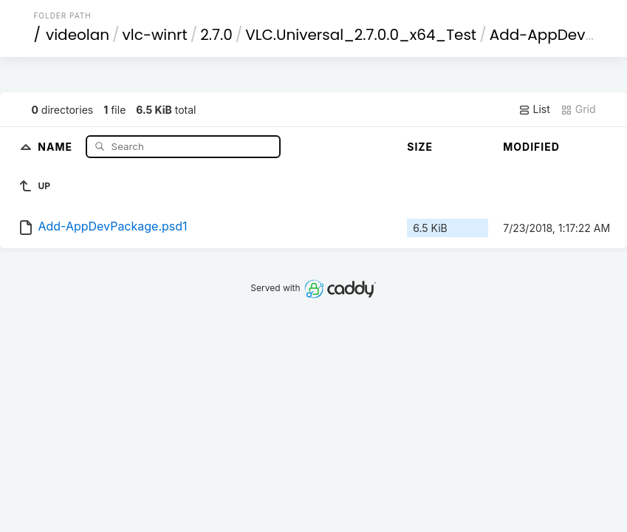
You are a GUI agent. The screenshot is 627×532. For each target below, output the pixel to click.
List (534, 109)
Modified (531, 146)
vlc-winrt (155, 34)
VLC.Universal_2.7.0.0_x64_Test (360, 34)
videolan (77, 34)
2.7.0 (216, 34)
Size (420, 146)
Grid (578, 109)
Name (56, 146)
